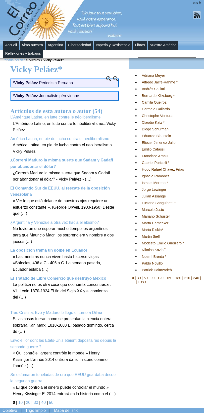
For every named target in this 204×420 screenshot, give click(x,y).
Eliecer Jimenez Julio (158, 143)
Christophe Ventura (157, 116)
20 (28, 402)
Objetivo (9, 410)
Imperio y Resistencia (113, 45)
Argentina (55, 45)
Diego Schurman (155, 129)
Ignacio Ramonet (155, 176)
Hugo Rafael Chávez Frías (163, 169)
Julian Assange (154, 196)
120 (160, 278)
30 (36, 402)
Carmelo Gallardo (156, 109)
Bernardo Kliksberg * (158, 96)
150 (169, 278)
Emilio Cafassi (153, 149)
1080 (142, 282)
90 (152, 278)
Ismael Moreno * (155, 183)
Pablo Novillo (152, 263)
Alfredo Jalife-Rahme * (160, 82)
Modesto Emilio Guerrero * (163, 243)
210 (187, 278)
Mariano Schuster (156, 216)
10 (20, 402)
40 (43, 402)
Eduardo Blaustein (156, 136)
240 (196, 278)
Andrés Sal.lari (153, 89)
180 (178, 278)
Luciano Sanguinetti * (159, 203)
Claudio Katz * (153, 122)
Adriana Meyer (153, 75)
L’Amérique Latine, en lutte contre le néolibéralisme (55, 117)
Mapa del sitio (66, 410)
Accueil (11, 45)
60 (146, 278)
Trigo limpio (35, 410)
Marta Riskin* (152, 230)
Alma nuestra (32, 45)
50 (51, 402)
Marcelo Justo (153, 210)
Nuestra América (163, 45)
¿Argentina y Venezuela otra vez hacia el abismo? (54, 222)
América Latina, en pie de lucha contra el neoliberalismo (59, 139)
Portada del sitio (13, 60)
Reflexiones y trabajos (23, 53)
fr (200, 3)
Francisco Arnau (155, 156)
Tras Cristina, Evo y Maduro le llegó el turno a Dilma (56, 312)
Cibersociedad (79, 45)
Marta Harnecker (155, 223)
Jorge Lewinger (154, 189)
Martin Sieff (151, 236)
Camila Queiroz (154, 102)
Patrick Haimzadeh (157, 270)
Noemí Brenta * (154, 257)
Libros (140, 45)
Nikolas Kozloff (153, 250)
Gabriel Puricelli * (155, 163)
